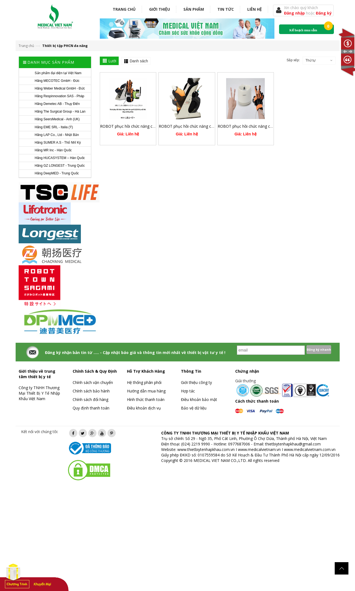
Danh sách (139, 61)
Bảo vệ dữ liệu (193, 408)
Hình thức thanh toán (145, 399)
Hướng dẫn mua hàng (146, 391)
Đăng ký (324, 13)
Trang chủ (124, 9)
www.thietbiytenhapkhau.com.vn (206, 449)
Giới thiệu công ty (196, 382)
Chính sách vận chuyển (93, 382)
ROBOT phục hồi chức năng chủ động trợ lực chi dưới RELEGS (214, 126)
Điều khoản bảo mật (199, 399)
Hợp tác (188, 391)
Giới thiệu (159, 9)
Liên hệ (254, 9)
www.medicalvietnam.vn (259, 449)
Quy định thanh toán (91, 408)
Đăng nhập (295, 13)
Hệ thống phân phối (144, 382)
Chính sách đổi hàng (90, 399)
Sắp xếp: (293, 60)
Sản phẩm (193, 9)
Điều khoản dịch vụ (144, 408)
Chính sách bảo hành (91, 391)
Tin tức (225, 9)
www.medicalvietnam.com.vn (310, 449)
